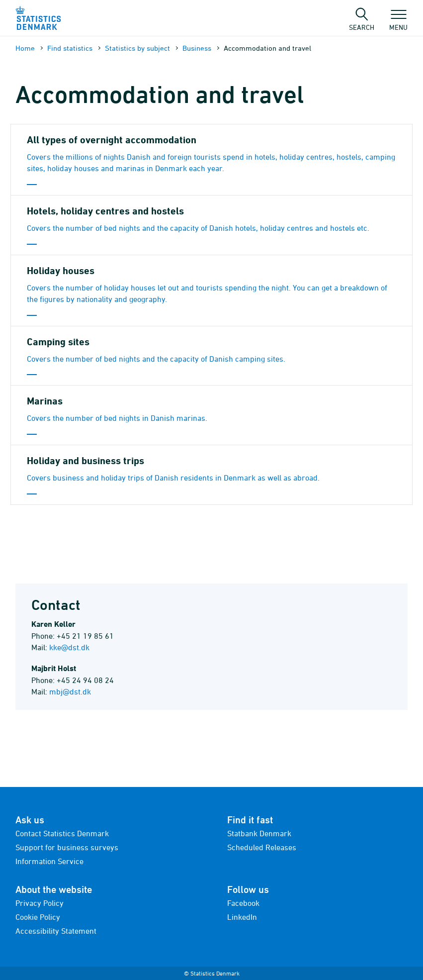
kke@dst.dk (69, 647)
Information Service (49, 861)
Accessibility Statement (55, 930)
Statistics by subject (137, 48)
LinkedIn (242, 916)
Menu (398, 22)
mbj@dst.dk (70, 691)
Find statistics (69, 48)
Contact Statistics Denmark (62, 833)
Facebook (243, 902)
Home (25, 48)
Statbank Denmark (259, 833)
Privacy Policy (39, 902)
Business (196, 48)
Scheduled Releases (261, 847)
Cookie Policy (37, 916)
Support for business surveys (66, 847)
